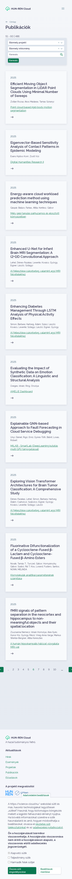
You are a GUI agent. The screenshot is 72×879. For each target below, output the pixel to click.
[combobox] (36, 42)
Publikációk (12, 772)
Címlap (12, 22)
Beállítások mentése (47, 870)
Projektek (11, 767)
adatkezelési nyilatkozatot (48, 827)
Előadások (11, 777)
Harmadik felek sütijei (22, 862)
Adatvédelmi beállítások (36, 795)
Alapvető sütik (19, 853)
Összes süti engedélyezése (17, 870)
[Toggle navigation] (63, 8)
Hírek (8, 757)
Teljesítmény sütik (21, 857)
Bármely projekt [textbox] (34, 42)
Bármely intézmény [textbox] (34, 48)
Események (12, 762)
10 (54, 669)
